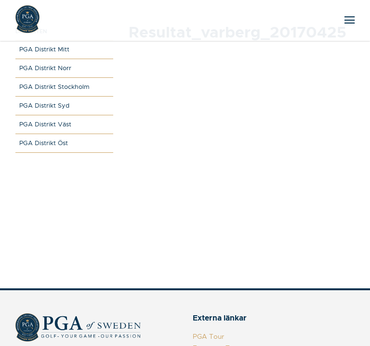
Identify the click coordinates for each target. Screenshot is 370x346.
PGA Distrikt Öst (43, 143)
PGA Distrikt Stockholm (54, 87)
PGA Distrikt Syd (44, 105)
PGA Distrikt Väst (45, 124)
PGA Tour (208, 336)
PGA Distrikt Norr (45, 68)
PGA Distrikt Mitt (44, 49)
